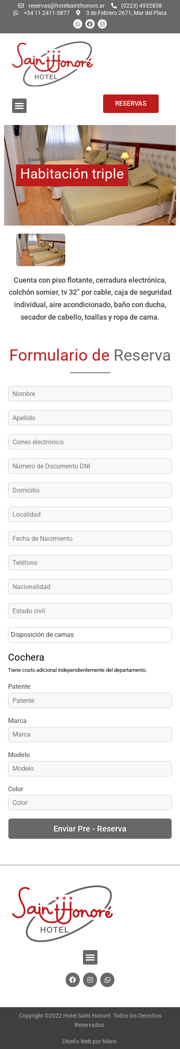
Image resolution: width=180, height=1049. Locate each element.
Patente (19, 686)
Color (15, 789)
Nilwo (109, 1041)
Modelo (19, 755)
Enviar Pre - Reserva (90, 828)
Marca (17, 721)
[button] (19, 106)
